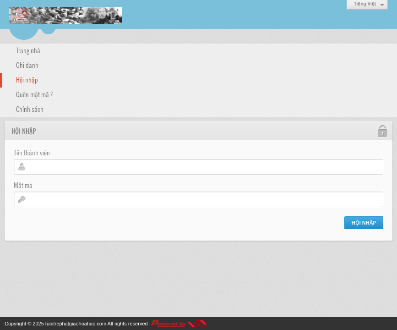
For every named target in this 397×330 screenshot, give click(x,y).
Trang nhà (28, 50)
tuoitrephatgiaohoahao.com (75, 323)
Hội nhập (27, 79)
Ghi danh (27, 65)
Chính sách (30, 109)
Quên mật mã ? (34, 94)
